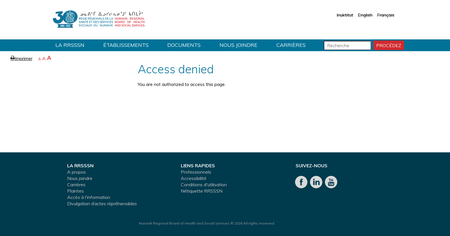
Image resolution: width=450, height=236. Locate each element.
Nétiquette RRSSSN (201, 191)
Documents (184, 45)
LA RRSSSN (69, 45)
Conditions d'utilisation (204, 184)
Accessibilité (193, 178)
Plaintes (75, 191)
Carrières (291, 45)
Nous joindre (238, 45)
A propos (76, 172)
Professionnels (196, 172)
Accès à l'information (88, 197)
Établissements (126, 45)
